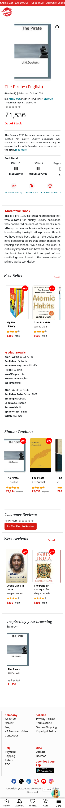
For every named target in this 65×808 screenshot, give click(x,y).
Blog (7, 727)
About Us (10, 719)
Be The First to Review (20, 526)
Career (9, 723)
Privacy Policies (45, 719)
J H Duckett (14, 98)
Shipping (10, 756)
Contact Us (12, 735)
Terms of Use (44, 723)
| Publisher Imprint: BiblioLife (20, 102)
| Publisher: (42, 98)
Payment (10, 752)
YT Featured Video (16, 731)
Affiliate (41, 752)
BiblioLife (49, 98)
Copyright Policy (46, 731)
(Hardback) (10, 93)
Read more (21, 149)
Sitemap (41, 756)
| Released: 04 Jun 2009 (30, 93)
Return (9, 760)
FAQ (7, 764)
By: (13, 98)
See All (57, 277)
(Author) (25, 98)
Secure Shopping (46, 727)
